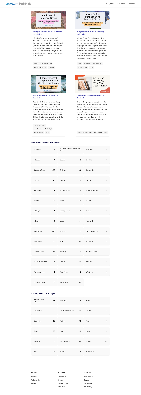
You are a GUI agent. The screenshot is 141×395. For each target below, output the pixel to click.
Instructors (61, 387)
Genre (36, 331)
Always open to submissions (39, 301)
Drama (88, 311)
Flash (88, 321)
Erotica (36, 180)
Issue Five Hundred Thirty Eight (43, 63)
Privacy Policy (89, 383)
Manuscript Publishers (40, 67)
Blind (88, 300)
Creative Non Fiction (39, 125)
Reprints (63, 351)
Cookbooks (90, 170)
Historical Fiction (92, 190)
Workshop (121, 4)
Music (88, 331)
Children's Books (39, 170)
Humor (88, 201)
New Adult (89, 221)
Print (35, 351)
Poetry (91, 67)
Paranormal (38, 241)
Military (36, 221)
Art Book (37, 160)
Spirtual (62, 262)
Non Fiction (38, 231)
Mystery (62, 221)
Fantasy (63, 180)
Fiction (80, 63)
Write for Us (35, 380)
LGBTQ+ (37, 211)
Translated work (39, 272)
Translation (90, 351)
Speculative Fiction (40, 262)
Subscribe (34, 377)
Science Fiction (39, 251)
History (36, 201)
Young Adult (64, 282)
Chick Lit (89, 160)
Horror (62, 201)
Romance (51, 67)
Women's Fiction (39, 282)
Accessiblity (88, 387)
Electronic (37, 321)
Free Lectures (62, 377)
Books (33, 383)
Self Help (63, 251)
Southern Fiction (92, 251)
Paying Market (65, 341)
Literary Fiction (65, 211)
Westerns (89, 272)
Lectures (131, 4)
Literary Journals (82, 67)
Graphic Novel (65, 190)
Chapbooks (38, 311)
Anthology (63, 300)
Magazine (110, 4)
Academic (37, 150)
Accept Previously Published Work (70, 150)
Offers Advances (92, 231)
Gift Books (37, 190)
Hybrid (62, 331)
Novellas (63, 231)
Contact (86, 380)
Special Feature (102, 132)
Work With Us (88, 377)
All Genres (89, 150)
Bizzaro (62, 160)
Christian (63, 170)
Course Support (63, 383)
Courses (60, 380)
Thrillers (89, 262)
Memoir (88, 211)
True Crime (64, 272)
